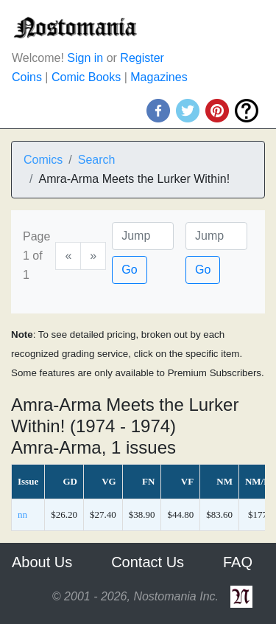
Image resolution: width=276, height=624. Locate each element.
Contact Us (147, 562)
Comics (43, 159)
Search (97, 159)
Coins (27, 77)
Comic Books (86, 77)
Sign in (85, 58)
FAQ (237, 562)
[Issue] (216, 236)
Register (142, 58)
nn (22, 514)
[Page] (143, 236)
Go (129, 269)
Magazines (158, 77)
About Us (42, 562)
